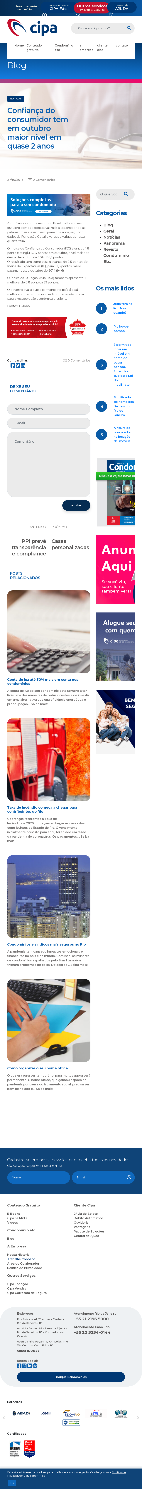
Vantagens (82, 1227)
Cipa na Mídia (17, 1218)
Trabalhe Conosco (21, 1259)
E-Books (13, 1214)
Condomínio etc (64, 48)
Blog (108, 225)
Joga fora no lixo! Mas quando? (122, 308)
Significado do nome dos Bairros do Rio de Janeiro (124, 406)
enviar (76, 505)
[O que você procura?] (97, 28)
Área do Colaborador (23, 1263)
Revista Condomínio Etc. (116, 255)
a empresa (86, 48)
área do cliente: (27, 6)
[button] (12, 1418)
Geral (108, 231)
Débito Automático (88, 1218)
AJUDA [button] (122, 7)
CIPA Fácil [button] (59, 7)
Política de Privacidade (24, 1268)
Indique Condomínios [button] (71, 1377)
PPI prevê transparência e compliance (29, 547)
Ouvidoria (81, 1222)
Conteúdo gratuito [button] (34, 48)
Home (19, 45)
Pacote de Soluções (89, 1231)
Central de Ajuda (86, 1236)
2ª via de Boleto (86, 1214)
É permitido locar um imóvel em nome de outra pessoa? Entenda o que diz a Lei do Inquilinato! (123, 364)
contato (122, 45)
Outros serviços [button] (92, 7)
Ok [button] (12, 1482)
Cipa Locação (17, 1284)
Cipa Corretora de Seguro (27, 1293)
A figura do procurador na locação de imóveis (122, 434)
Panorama (114, 243)
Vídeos (12, 1222)
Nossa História (18, 1254)
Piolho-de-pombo (121, 329)
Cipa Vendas (16, 1288)
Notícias (111, 237)
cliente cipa (102, 48)
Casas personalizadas (70, 544)
